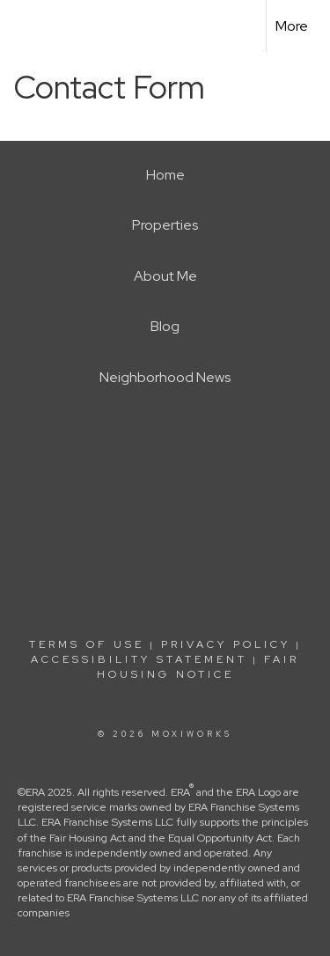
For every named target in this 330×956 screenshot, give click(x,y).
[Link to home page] (29, 26)
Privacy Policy (225, 644)
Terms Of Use (86, 644)
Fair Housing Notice (198, 666)
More (291, 26)
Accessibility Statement (139, 659)
